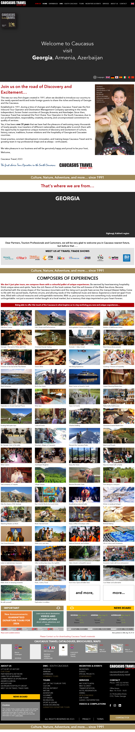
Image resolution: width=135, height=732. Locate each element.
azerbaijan (48, 674)
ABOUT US (114, 4)
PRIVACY (86, 719)
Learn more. (19, 715)
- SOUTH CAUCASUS (68, 4)
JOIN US (38, 4)
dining (82, 693)
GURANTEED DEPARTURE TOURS (56, 707)
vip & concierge (86, 695)
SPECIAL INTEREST (50, 688)
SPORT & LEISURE (50, 702)
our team (5, 672)
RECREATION (48, 700)
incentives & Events (90, 666)
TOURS (81, 4)
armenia (46, 672)
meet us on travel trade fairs (14, 688)
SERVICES (106, 4)
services (84, 680)
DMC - (55, 666)
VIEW (16, 645)
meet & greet (85, 686)
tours (46, 680)
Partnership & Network (11, 674)
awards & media (8, 681)
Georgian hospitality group (14, 686)
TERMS (100, 719)
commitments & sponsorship (14, 679)
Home (45, 4)
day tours (84, 698)
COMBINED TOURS (50, 676)
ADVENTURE (48, 693)
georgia (47, 669)
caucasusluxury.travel (120, 674)
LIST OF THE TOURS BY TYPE (54, 683)
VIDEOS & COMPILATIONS (92, 704)
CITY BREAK (47, 698)
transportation (86, 688)
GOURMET (47, 695)
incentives (84, 669)
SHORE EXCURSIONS (51, 705)
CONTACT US (122, 717)
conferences (85, 676)
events (82, 672)
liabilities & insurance (11, 676)
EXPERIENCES (53, 4)
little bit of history (10, 669)
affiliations (6, 683)
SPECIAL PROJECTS (86, 674)
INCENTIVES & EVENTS (93, 4)
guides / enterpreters (89, 700)
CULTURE (46, 686)
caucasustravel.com (119, 672)
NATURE (46, 691)
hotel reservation (87, 691)
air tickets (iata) (86, 683)
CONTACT (123, 4)
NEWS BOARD (20, 696)
